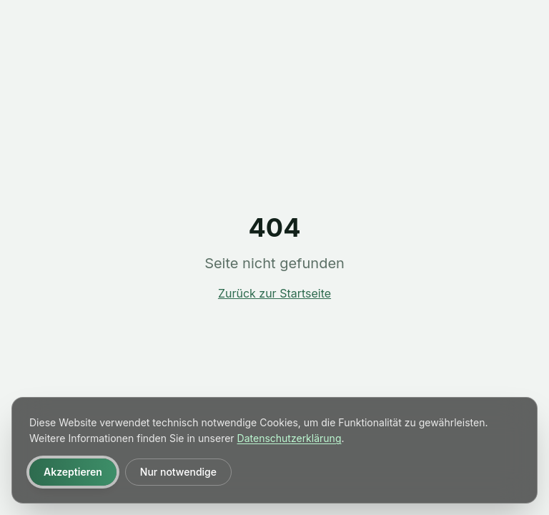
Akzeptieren (73, 472)
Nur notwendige (178, 472)
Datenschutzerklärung (289, 438)
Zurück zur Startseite (274, 293)
